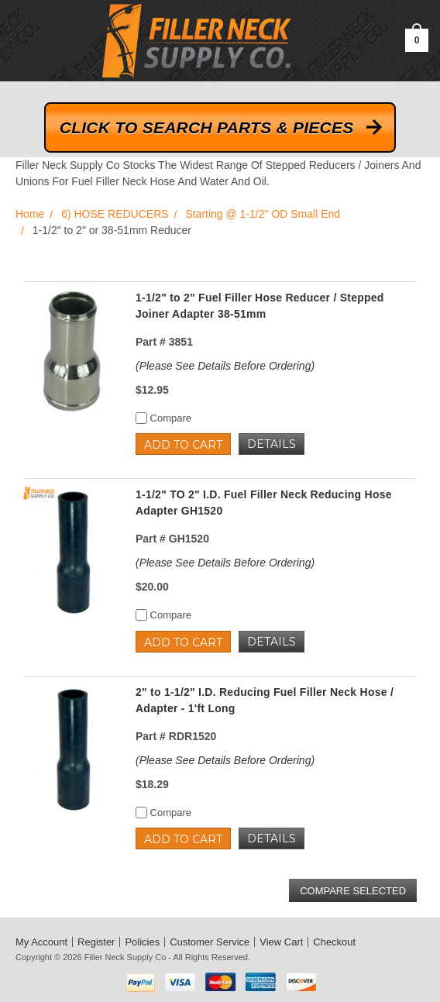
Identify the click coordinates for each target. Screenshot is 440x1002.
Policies (142, 942)
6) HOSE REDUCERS (114, 214)
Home (29, 214)
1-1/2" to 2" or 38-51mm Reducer (112, 230)
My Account (41, 942)
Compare (163, 418)
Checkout (334, 942)
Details (271, 444)
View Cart (281, 942)
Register (96, 942)
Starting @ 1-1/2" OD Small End (262, 214)
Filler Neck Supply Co (125, 957)
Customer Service (209, 942)
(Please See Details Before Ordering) (225, 366)
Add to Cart (183, 445)
